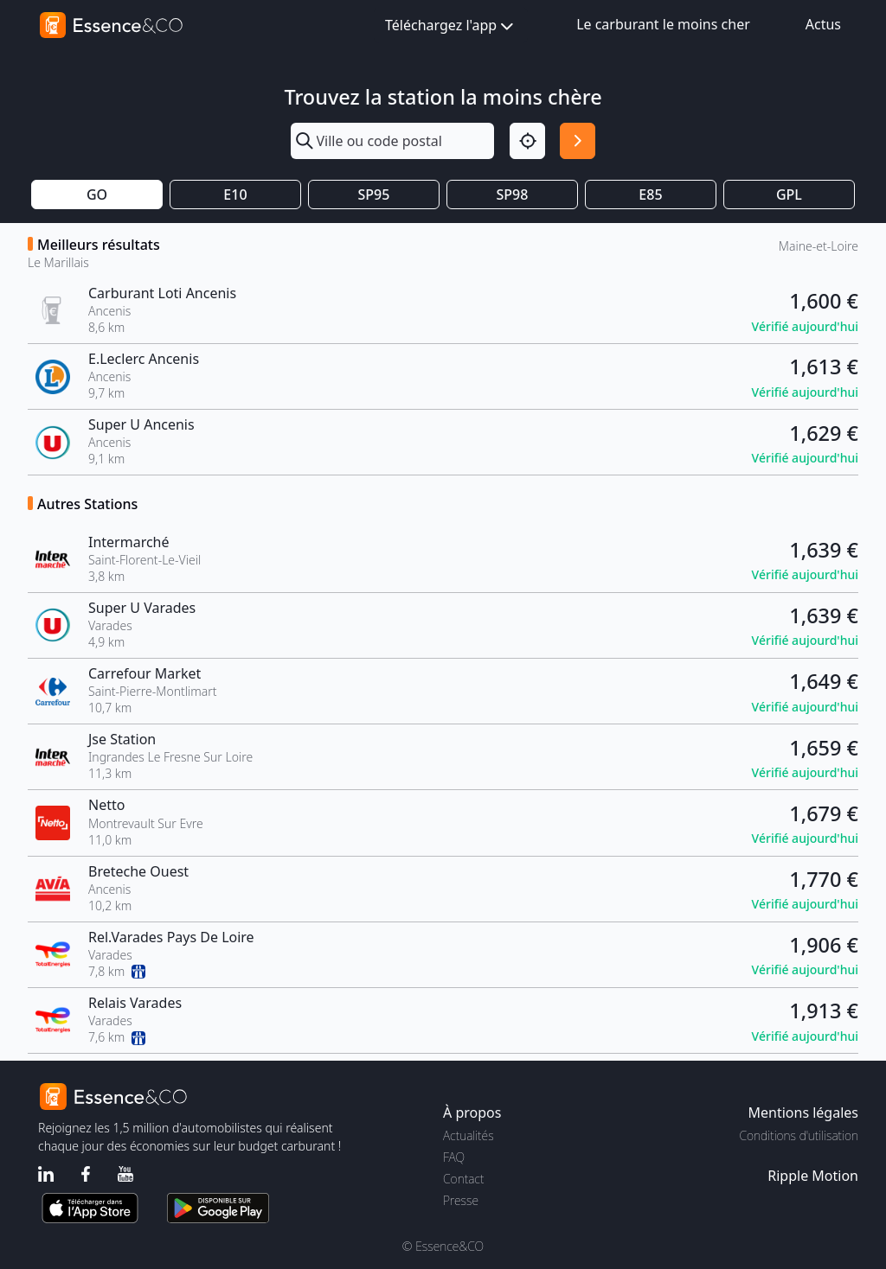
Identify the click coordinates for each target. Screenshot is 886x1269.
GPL (789, 194)
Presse (460, 1200)
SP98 (513, 194)
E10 (235, 194)
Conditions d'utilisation (798, 1135)
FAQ (454, 1157)
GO (97, 194)
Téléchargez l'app (451, 26)
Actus (823, 24)
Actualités (468, 1135)
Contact (463, 1178)
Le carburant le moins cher (663, 24)
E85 (650, 194)
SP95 (374, 194)
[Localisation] (527, 140)
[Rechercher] (577, 140)
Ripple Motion (812, 1175)
